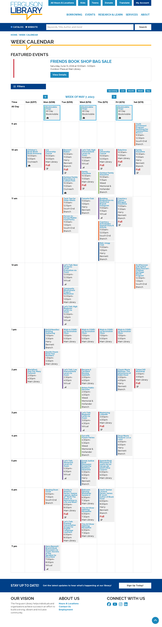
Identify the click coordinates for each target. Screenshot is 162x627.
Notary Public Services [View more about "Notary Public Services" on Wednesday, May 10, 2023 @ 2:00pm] (88, 388)
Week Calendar (28, 35)
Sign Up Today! (135, 585)
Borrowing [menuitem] (74, 14)
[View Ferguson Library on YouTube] (115, 605)
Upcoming (112, 91)
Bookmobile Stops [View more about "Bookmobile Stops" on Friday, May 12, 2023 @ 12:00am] (123, 108)
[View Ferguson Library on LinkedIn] (126, 605)
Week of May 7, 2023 (79, 96)
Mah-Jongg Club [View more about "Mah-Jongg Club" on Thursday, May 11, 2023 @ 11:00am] (105, 244)
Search (143, 27)
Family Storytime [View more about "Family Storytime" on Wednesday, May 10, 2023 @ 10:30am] (86, 172)
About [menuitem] (145, 14)
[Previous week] (45, 97)
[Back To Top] (155, 620)
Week (140, 91)
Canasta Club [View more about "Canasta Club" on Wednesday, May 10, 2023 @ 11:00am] (88, 198)
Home (14, 35)
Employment (66, 609)
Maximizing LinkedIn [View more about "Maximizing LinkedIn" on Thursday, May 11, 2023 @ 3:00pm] (105, 413)
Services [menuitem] (132, 14)
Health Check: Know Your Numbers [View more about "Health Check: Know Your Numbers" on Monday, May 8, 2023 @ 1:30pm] (52, 353)
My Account (142, 3)
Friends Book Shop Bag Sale (81, 61)
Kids (82, 3)
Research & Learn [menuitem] (110, 14)
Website (33, 27)
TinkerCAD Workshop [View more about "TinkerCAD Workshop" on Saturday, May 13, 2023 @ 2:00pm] (140, 370)
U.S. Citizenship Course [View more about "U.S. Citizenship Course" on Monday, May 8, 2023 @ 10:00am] (51, 151)
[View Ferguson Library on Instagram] (121, 605)
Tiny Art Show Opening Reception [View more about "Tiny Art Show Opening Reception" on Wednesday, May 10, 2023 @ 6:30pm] (88, 509)
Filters (21, 86)
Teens (95, 3)
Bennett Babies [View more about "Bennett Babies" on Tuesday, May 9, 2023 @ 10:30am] (67, 151)
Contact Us (65, 606)
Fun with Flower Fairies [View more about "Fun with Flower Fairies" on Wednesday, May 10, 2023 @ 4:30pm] (88, 436)
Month (131, 91)
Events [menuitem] (90, 14)
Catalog (18, 27)
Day (148, 91)
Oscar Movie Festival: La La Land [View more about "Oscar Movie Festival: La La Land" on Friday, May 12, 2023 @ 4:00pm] (124, 437)
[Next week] (114, 97)
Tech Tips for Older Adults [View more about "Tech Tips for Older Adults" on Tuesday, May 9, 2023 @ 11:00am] (70, 199)
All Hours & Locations (62, 3)
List (122, 91)
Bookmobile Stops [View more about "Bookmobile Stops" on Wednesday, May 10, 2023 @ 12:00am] (87, 108)
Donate (109, 3)
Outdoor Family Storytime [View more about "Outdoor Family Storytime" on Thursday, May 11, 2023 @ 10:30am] (107, 174)
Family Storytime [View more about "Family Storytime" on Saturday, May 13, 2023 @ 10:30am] (140, 151)
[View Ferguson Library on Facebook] (109, 605)
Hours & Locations (69, 603)
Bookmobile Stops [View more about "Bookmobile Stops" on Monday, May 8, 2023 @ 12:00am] (51, 108)
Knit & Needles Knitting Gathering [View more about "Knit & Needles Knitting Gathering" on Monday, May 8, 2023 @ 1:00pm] (52, 331)
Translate (124, 3)
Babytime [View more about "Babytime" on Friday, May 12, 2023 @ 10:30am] (122, 150)
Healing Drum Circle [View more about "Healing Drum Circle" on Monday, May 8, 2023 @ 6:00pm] (52, 490)
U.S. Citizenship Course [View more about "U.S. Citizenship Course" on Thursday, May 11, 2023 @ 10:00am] (105, 151)
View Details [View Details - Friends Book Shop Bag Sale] (59, 75)
